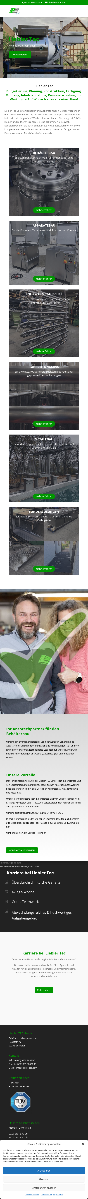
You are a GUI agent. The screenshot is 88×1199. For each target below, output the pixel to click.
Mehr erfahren (44, 989)
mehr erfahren (44, 210)
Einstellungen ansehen (44, 1187)
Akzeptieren (44, 1170)
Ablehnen (44, 1179)
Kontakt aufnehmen (22, 850)
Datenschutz (46, 1194)
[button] (83, 1144)
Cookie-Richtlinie (32, 1194)
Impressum (58, 1194)
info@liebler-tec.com (26, 1067)
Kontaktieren (20, 54)
